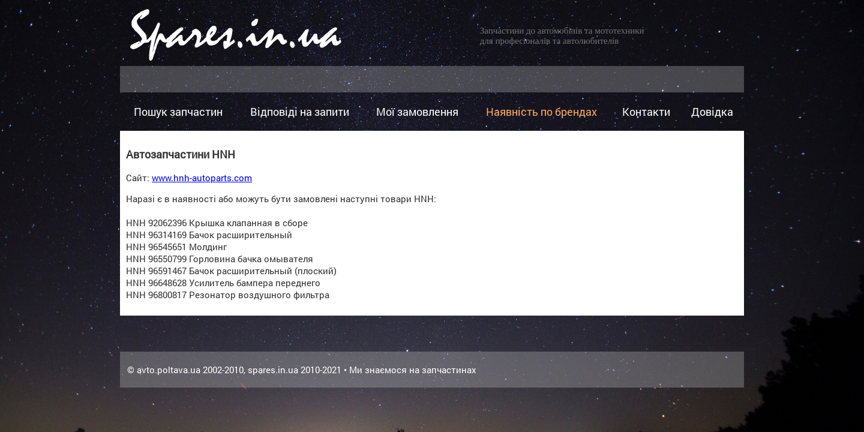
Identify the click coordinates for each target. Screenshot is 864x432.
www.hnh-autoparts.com (202, 178)
